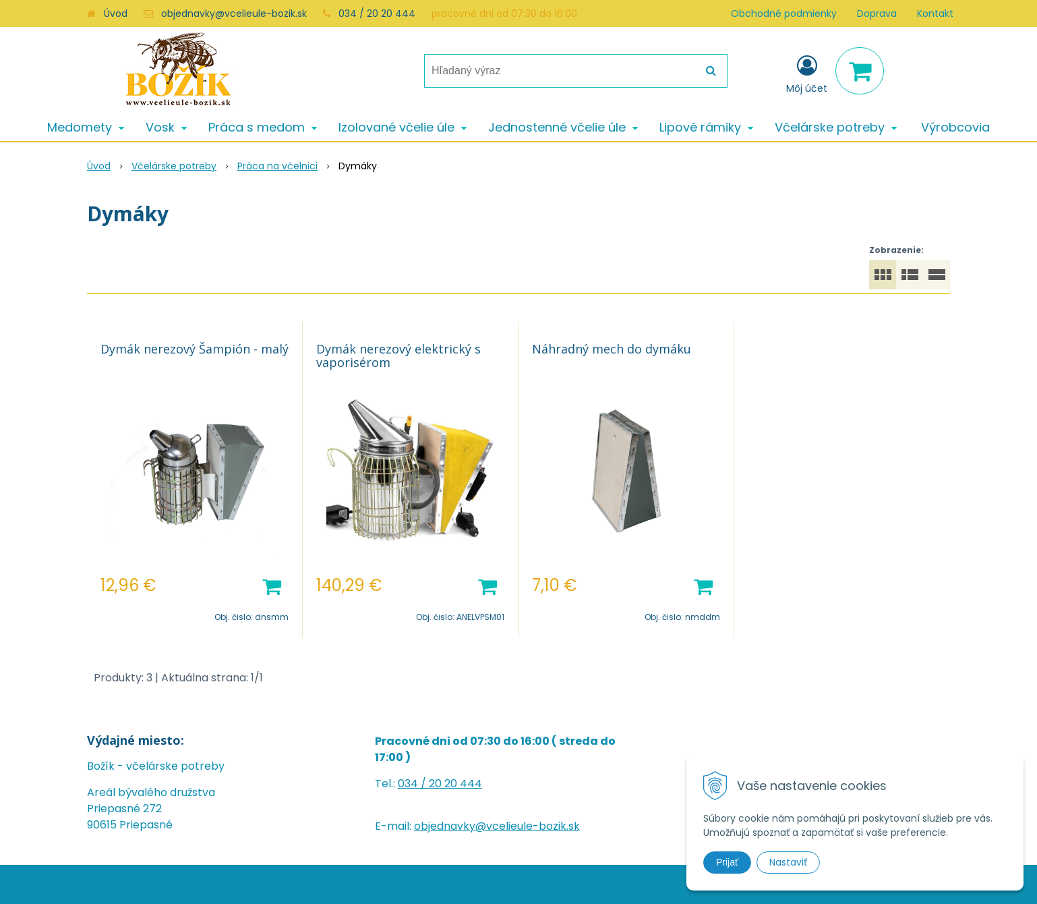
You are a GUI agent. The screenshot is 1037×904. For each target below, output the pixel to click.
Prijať (727, 862)
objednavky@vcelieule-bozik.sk (234, 13)
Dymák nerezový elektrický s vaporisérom (398, 355)
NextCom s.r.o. (674, 884)
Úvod (115, 13)
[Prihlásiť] (806, 73)
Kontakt (935, 13)
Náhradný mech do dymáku (611, 349)
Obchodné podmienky (784, 13)
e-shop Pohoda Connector (576, 884)
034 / (413, 783)
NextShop (491, 884)
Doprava (877, 13)
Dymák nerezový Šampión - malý (194, 349)
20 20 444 (455, 783)
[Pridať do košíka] (272, 585)
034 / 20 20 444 (376, 13)
